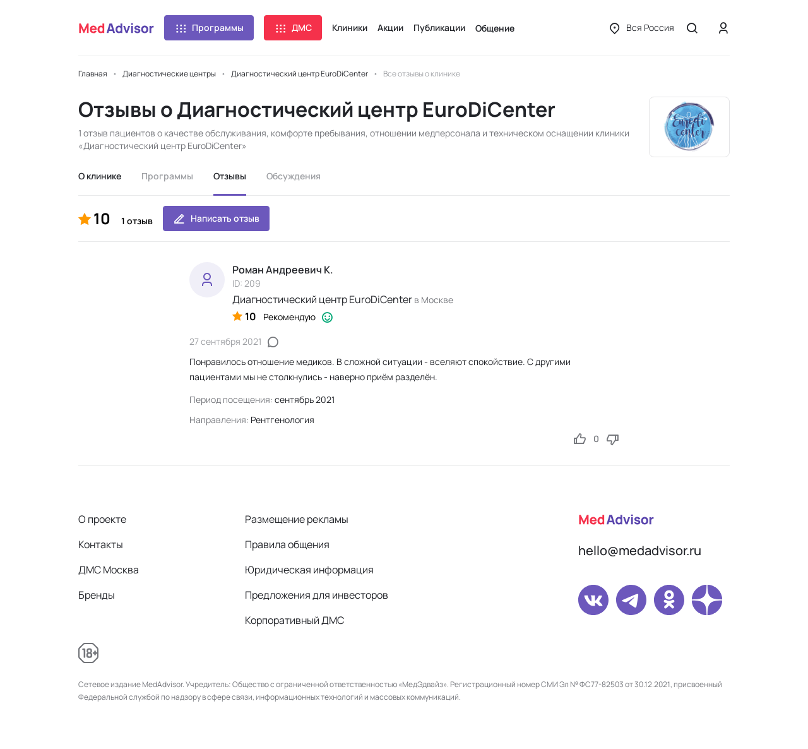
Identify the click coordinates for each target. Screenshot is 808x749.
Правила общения (287, 544)
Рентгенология (282, 420)
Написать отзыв (216, 218)
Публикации (439, 27)
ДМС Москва (108, 570)
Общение (494, 28)
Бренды (96, 595)
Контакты (100, 544)
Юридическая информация (309, 570)
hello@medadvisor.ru (639, 550)
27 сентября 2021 (225, 341)
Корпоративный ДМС (294, 620)
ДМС (293, 27)
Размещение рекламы (296, 519)
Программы (209, 27)
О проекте (102, 519)
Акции (390, 27)
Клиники (349, 27)
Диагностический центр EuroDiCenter (322, 299)
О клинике (99, 176)
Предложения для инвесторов (316, 595)
